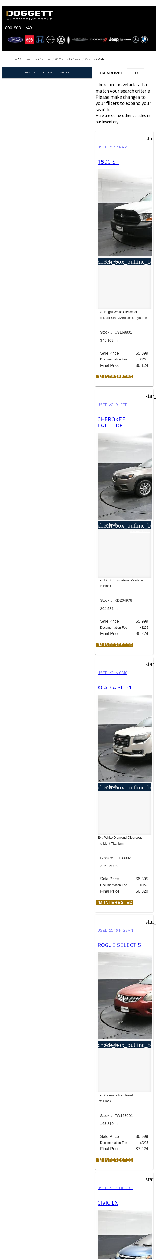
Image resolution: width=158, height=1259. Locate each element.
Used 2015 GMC (112, 673)
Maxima (90, 59)
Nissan (77, 59)
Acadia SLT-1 (115, 687)
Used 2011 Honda (115, 1188)
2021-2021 (62, 59)
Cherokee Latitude (111, 422)
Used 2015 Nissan (115, 930)
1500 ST (108, 162)
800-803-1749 (18, 28)
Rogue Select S (119, 945)
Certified (46, 59)
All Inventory (28, 59)
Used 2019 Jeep (112, 404)
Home (12, 59)
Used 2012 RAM (113, 147)
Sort (135, 73)
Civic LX (108, 1202)
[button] (114, 377)
